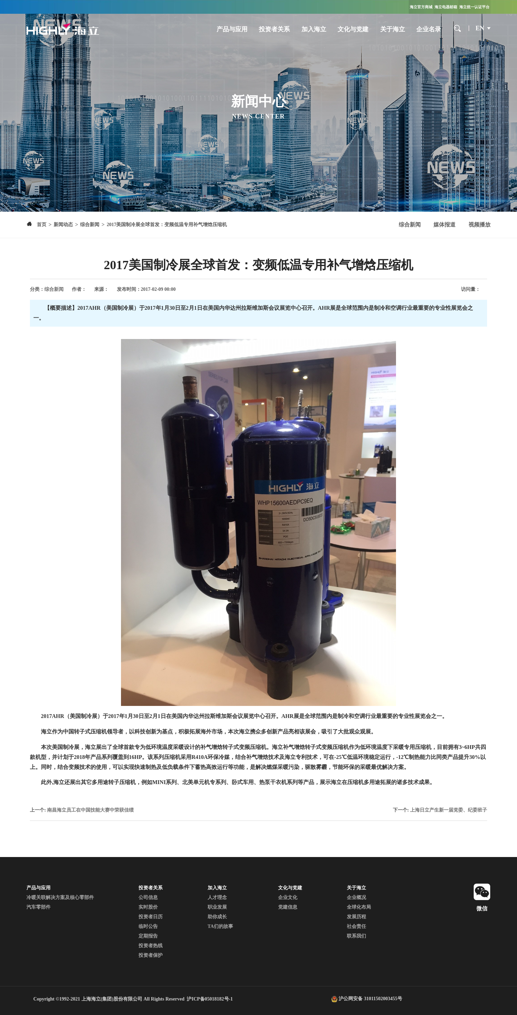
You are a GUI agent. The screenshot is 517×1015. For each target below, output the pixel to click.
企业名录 (428, 29)
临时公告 (148, 926)
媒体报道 (444, 225)
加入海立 (313, 29)
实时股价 (148, 907)
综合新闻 (410, 225)
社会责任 (356, 926)
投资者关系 (274, 29)
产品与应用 (232, 29)
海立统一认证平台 (474, 7)
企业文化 (287, 897)
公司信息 (148, 897)
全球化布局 (359, 907)
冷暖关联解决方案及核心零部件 (60, 897)
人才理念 (217, 897)
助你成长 (217, 916)
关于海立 (392, 29)
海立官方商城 (421, 7)
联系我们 (356, 936)
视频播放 (480, 225)
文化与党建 (353, 29)
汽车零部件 (38, 907)
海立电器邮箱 (445, 7)
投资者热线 (151, 945)
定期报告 (148, 936)
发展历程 (356, 916)
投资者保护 (151, 955)
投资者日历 (151, 916)
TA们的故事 (220, 926)
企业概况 (356, 897)
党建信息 (287, 907)
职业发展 (217, 907)
